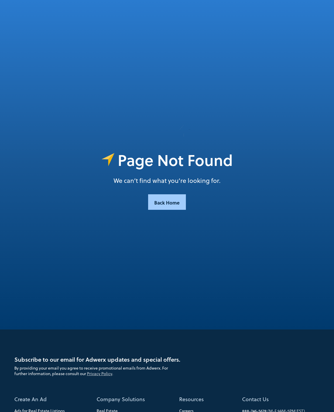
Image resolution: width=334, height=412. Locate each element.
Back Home (167, 202)
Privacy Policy (99, 374)
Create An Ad (30, 399)
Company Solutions (121, 399)
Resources (191, 399)
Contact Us (255, 399)
